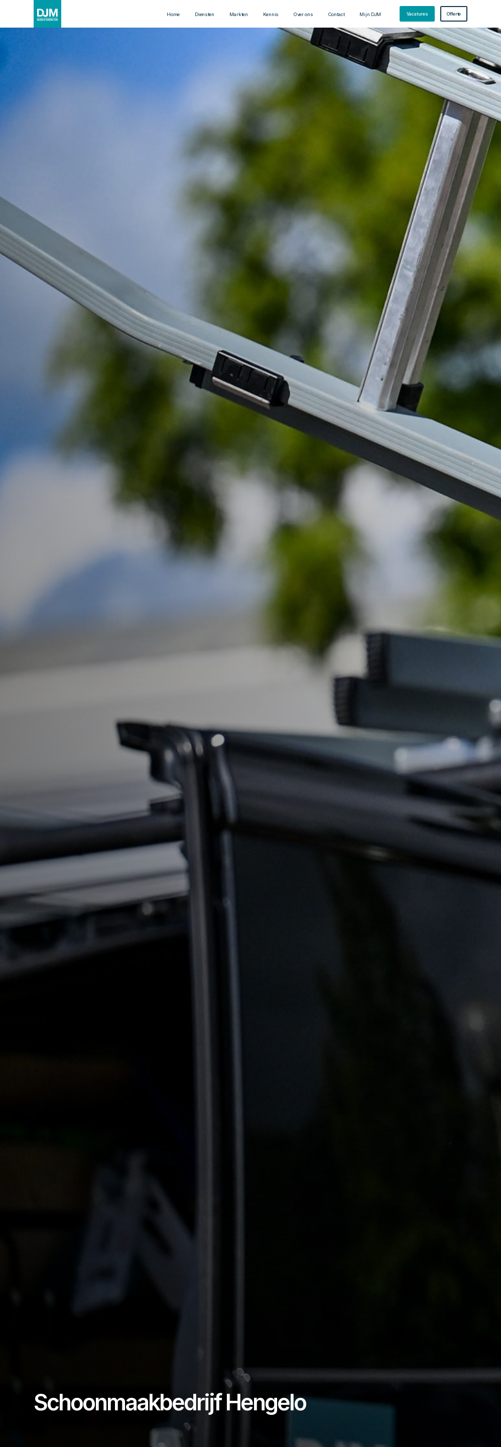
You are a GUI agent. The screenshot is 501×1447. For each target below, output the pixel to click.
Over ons (303, 14)
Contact (336, 14)
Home (173, 14)
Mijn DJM (370, 14)
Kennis (271, 14)
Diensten (204, 14)
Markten (238, 14)
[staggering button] (417, 14)
